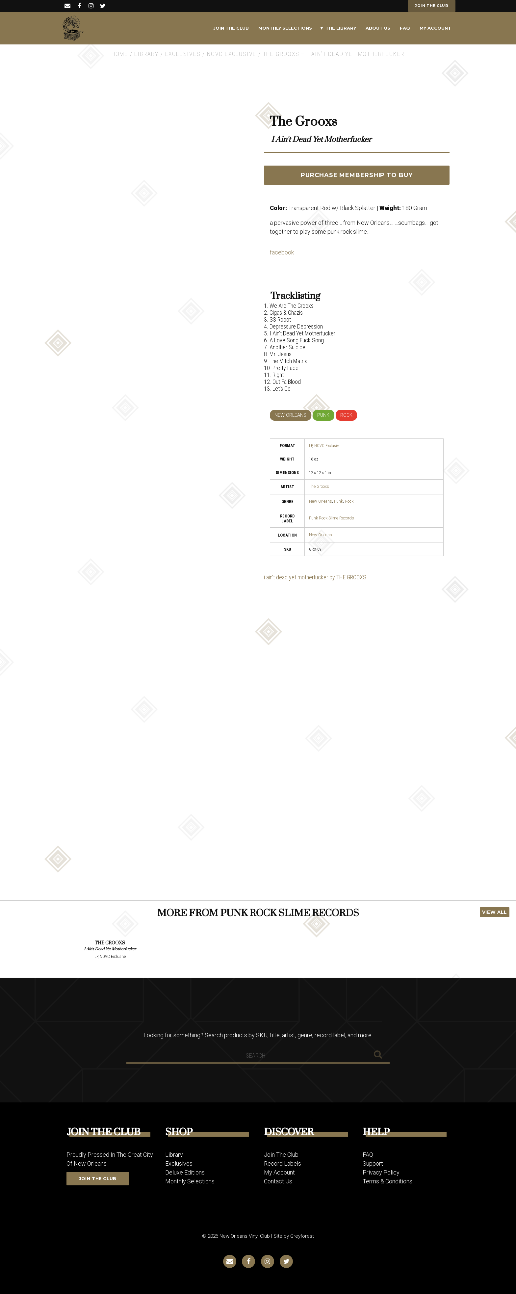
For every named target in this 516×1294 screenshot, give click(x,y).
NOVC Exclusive (231, 53)
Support (373, 1163)
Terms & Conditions (387, 1181)
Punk (338, 501)
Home (120, 53)
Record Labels (282, 1163)
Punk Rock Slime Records (331, 517)
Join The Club (231, 28)
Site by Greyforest (293, 1236)
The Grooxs (319, 486)
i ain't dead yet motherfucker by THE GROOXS (315, 577)
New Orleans (320, 501)
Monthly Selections (285, 28)
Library (146, 53)
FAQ (405, 28)
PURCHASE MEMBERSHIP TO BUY (356, 175)
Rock (349, 501)
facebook (282, 252)
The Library (340, 28)
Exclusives (183, 53)
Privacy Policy (381, 1172)
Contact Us (278, 1181)
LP (310, 445)
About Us (378, 28)
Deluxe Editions (185, 1172)
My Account (435, 28)
